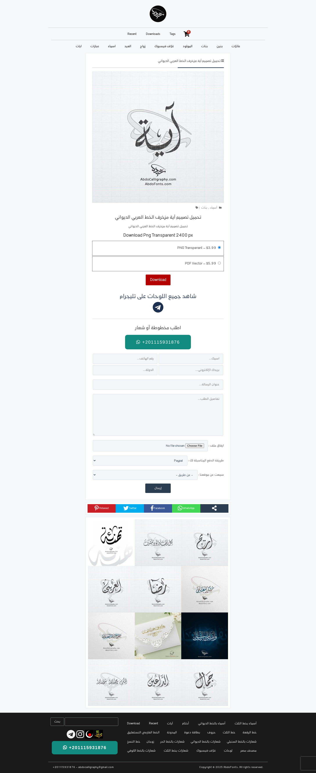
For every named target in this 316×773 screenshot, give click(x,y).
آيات (79, 46)
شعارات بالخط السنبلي (242, 741)
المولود (187, 46)
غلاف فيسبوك (164, 46)
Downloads (153, 34)
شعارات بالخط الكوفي (141, 750)
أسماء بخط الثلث (246, 723)
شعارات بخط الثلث (176, 750)
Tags (173, 34)
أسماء (112, 46)
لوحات (228, 750)
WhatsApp (186, 508)
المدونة (172, 732)
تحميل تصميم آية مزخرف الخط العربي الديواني (189, 61)
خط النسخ (133, 741)
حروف (211, 732)
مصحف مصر (249, 750)
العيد (127, 46)
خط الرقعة (249, 732)
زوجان (150, 741)
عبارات (94, 46)
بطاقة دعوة (192, 732)
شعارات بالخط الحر (172, 741)
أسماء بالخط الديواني (211, 723)
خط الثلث (229, 732)
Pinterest (102, 508)
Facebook (158, 508)
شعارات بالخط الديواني (205, 741)
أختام (185, 723)
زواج (143, 46)
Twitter (129, 508)
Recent (131, 34)
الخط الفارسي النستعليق (143, 732)
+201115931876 (158, 342)
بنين (220, 46)
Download (133, 723)
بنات (204, 46)
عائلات (236, 46)
